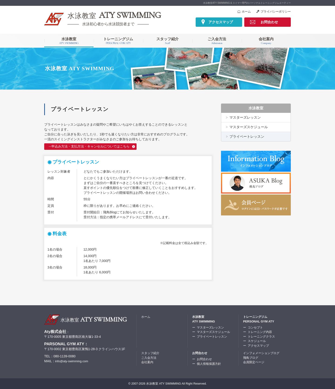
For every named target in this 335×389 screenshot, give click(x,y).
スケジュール (257, 340)
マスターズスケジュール (248, 127)
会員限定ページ (253, 362)
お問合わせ (269, 22)
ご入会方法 (216, 41)
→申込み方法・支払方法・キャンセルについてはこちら (88, 146)
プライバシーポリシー (276, 11)
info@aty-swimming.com (73, 361)
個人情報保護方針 (209, 363)
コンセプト (255, 327)
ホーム (246, 11)
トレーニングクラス (261, 336)
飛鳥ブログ (250, 357)
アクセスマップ (220, 22)
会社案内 (266, 41)
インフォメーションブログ (261, 353)
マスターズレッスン (245, 117)
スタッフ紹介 (167, 41)
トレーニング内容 (260, 331)
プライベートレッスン (246, 136)
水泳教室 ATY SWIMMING (163, 383)
